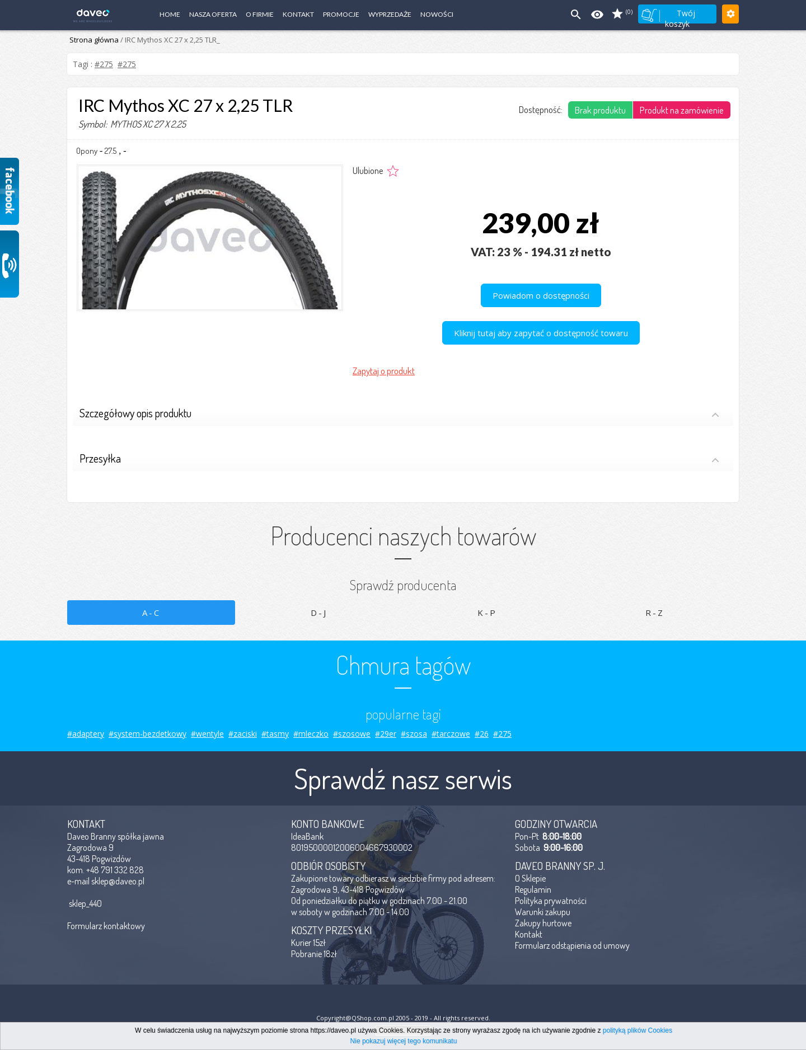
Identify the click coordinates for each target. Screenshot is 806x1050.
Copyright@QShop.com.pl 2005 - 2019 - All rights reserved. (403, 1018)
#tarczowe (451, 733)
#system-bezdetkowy (147, 733)
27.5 (110, 150)
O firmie (260, 14)
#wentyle (207, 733)
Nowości (436, 14)
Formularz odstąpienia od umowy (572, 945)
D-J (319, 612)
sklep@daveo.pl (117, 881)
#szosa (414, 733)
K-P (487, 612)
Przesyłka (399, 459)
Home (170, 14)
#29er (385, 733)
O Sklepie (530, 878)
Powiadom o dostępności (541, 295)
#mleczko (311, 733)
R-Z (654, 612)
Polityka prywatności (551, 900)
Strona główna (94, 40)
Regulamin (533, 889)
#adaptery (85, 733)
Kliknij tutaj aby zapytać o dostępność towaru (541, 332)
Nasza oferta (213, 14)
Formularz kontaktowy (106, 925)
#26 (482, 733)
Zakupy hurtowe (543, 923)
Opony (86, 150)
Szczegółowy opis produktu (399, 414)
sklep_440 (85, 903)
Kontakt (298, 14)
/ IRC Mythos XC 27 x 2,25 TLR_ (169, 40)
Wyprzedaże (389, 14)
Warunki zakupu (542, 911)
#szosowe (352, 733)
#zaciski (242, 733)
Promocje (341, 14)
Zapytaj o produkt (384, 370)
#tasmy (275, 733)
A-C (151, 612)
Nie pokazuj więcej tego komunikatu (403, 1041)
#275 (104, 64)
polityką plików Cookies (637, 1030)
